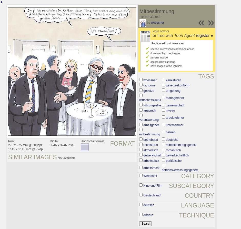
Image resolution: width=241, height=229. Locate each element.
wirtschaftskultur (150, 100)
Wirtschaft (150, 176)
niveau (170, 110)
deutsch (148, 205)
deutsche (172, 140)
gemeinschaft (175, 105)
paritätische (174, 161)
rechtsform (150, 145)
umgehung (173, 91)
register (204, 35)
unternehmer (174, 125)
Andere (148, 215)
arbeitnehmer (175, 118)
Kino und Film (152, 185)
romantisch (173, 150)
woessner (157, 22)
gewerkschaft (152, 155)
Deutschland (151, 195)
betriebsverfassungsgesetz (180, 170)
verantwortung (149, 120)
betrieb (170, 132)
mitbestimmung (149, 134)
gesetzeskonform (177, 85)
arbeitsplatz (151, 161)
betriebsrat (150, 140)
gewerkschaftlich (177, 155)
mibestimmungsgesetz (181, 145)
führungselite (152, 105)
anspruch (149, 110)
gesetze (148, 91)
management (175, 98)
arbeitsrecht (151, 168)
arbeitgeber (151, 125)
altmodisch (150, 150)
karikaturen (173, 80)
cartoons (149, 85)
